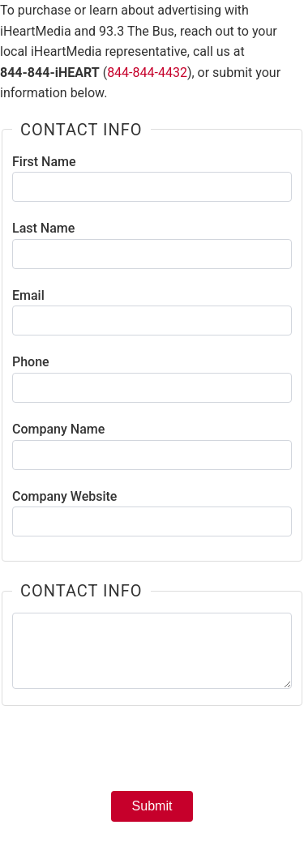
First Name (44, 161)
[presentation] (152, 753)
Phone (30, 362)
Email (28, 295)
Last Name (43, 228)
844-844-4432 (147, 72)
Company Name (58, 429)
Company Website (64, 496)
